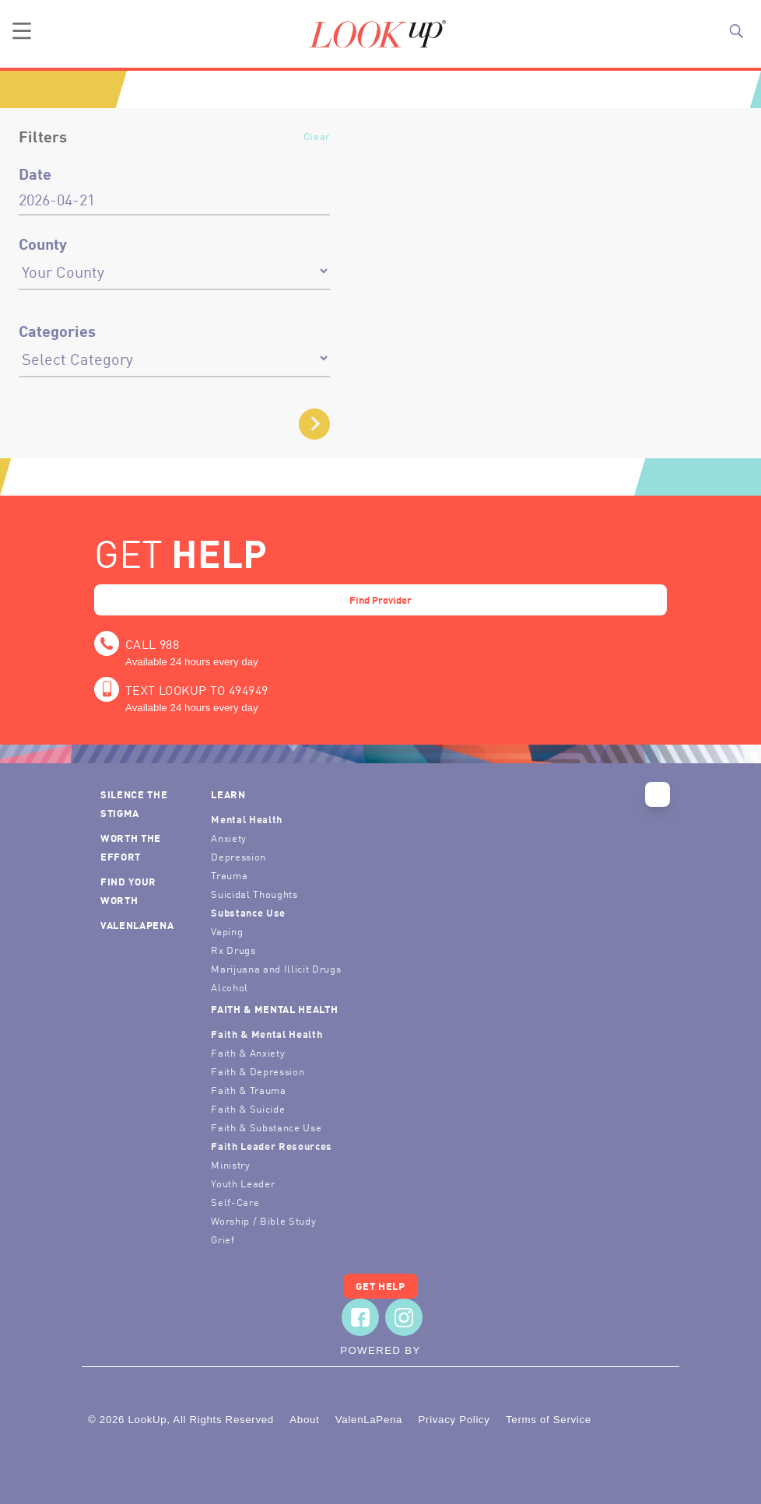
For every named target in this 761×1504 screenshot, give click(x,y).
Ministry (230, 1164)
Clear (316, 135)
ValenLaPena (137, 924)
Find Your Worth (128, 890)
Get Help (380, 1285)
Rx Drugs (233, 949)
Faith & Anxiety (248, 1052)
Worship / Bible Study (263, 1220)
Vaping (227, 931)
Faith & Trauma (248, 1089)
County (43, 243)
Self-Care (235, 1201)
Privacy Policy (453, 1419)
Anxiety (229, 837)
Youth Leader (243, 1183)
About (304, 1419)
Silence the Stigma (133, 803)
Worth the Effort (130, 847)
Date (35, 173)
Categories (57, 330)
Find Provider (380, 599)
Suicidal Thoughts (254, 893)
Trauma (229, 875)
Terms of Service (548, 1419)
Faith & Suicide (248, 1108)
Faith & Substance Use (266, 1127)
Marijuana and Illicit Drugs (276, 968)
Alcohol (229, 987)
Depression (238, 856)
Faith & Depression (257, 1071)
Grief (222, 1239)
